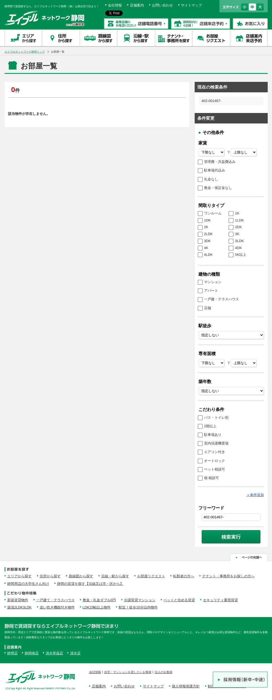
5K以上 (240, 255)
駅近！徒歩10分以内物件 (138, 607)
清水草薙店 (54, 653)
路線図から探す (81, 576)
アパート (211, 291)
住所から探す (50, 576)
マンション (213, 282)
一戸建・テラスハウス (221, 299)
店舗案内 (137, 5)
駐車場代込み (214, 170)
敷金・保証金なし (218, 188)
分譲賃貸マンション (139, 600)
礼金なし (211, 179)
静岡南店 (32, 653)
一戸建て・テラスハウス (55, 600)
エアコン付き (214, 452)
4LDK (208, 255)
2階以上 (210, 426)
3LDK (239, 241)
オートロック (214, 461)
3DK (207, 241)
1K (237, 213)
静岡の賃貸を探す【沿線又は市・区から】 (90, 584)
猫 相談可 (211, 478)
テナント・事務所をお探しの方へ (228, 576)
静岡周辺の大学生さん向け (28, 584)
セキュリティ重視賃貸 (220, 600)
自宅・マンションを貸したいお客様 (127, 672)
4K (206, 248)
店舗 (207, 308)
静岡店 (12, 653)
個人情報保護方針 (186, 686)
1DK (207, 220)
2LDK (208, 234)
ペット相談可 (214, 469)
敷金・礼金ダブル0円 (99, 600)
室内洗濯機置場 (216, 443)
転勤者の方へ (183, 576)
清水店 (75, 653)
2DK (238, 227)
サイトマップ (191, 5)
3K (237, 234)
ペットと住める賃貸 (179, 600)
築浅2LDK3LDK (19, 607)
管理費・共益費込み (219, 162)
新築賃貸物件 (17, 600)
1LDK (239, 220)
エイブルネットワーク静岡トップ (25, 51)
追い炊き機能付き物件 (57, 607)
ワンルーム (213, 213)
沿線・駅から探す (115, 576)
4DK (238, 248)
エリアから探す (19, 576)
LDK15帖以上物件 (97, 607)
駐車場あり (213, 435)
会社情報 (115, 5)
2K (206, 227)
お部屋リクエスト (151, 576)
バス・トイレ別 (216, 417)
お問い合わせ (162, 5)
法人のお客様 (163, 672)
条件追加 (255, 495)
